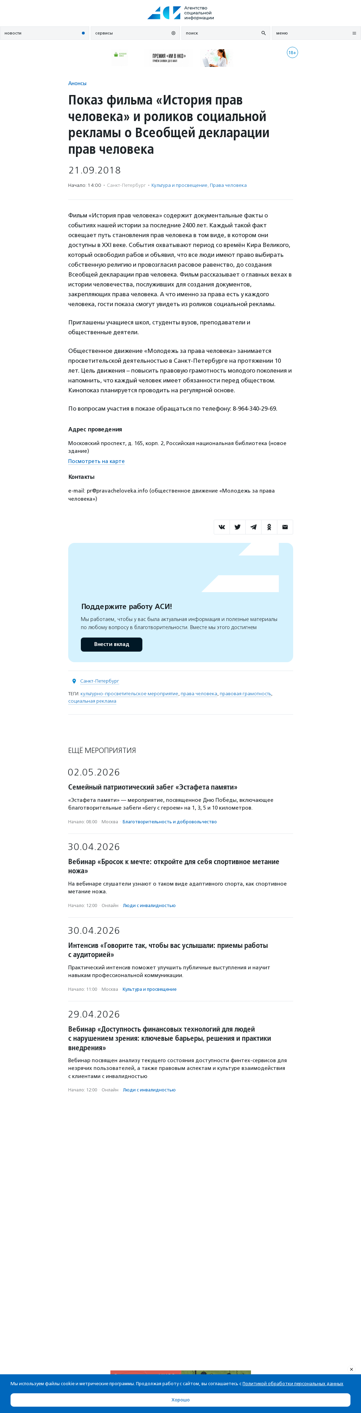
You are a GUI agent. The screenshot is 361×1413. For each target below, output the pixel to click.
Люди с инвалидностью (149, 905)
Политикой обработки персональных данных (293, 1383)
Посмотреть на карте (96, 461)
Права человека (228, 185)
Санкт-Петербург (99, 681)
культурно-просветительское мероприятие (129, 694)
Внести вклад (111, 644)
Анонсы (77, 83)
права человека (199, 694)
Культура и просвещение (179, 185)
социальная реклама (92, 701)
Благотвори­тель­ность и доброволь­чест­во (170, 821)
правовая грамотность (245, 694)
